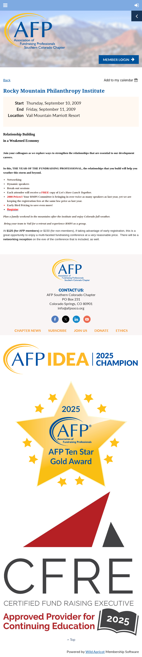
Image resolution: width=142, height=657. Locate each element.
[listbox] (121, 80)
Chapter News (27, 330)
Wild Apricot (95, 652)
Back (6, 80)
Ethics (122, 330)
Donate (101, 330)
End (20, 109)
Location (16, 115)
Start (19, 103)
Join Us (80, 330)
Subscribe (57, 330)
